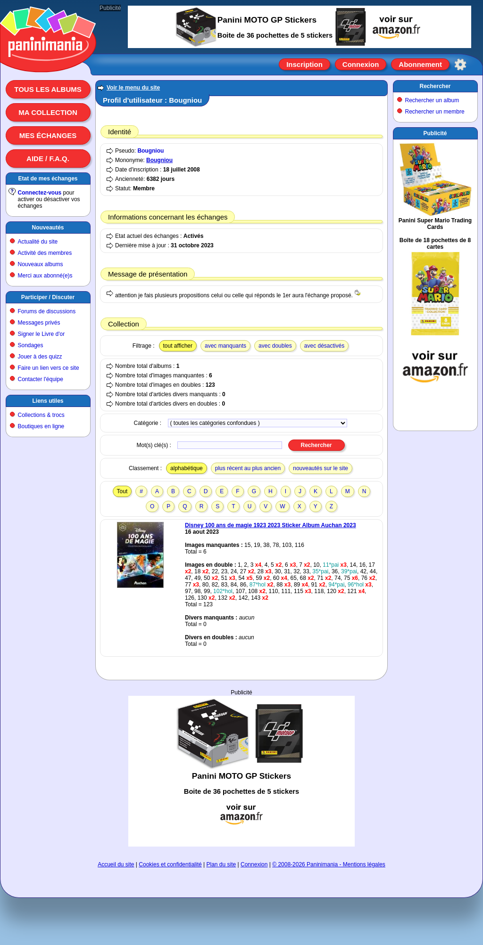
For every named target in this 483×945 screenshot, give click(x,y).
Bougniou (150, 150)
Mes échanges (48, 135)
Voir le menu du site (133, 87)
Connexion (360, 64)
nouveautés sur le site (320, 468)
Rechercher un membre (435, 111)
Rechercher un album (432, 100)
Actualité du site (38, 241)
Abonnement (420, 64)
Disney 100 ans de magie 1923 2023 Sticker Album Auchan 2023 (270, 525)
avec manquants (225, 345)
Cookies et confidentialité (170, 864)
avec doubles (275, 345)
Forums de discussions (47, 311)
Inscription (304, 64)
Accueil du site (116, 864)
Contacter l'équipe (40, 379)
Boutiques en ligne (41, 426)
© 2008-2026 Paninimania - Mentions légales (328, 864)
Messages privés (39, 322)
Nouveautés (48, 227)
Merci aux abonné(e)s (45, 275)
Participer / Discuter (48, 297)
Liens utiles (47, 401)
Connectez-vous (40, 192)
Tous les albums (48, 89)
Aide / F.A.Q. (47, 159)
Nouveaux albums (40, 264)
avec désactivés (324, 345)
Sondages (30, 345)
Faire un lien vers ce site (48, 368)
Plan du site (221, 864)
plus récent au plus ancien (248, 468)
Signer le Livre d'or (41, 334)
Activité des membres (45, 253)
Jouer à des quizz (40, 356)
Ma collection (47, 112)
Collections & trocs (41, 415)
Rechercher (434, 86)
